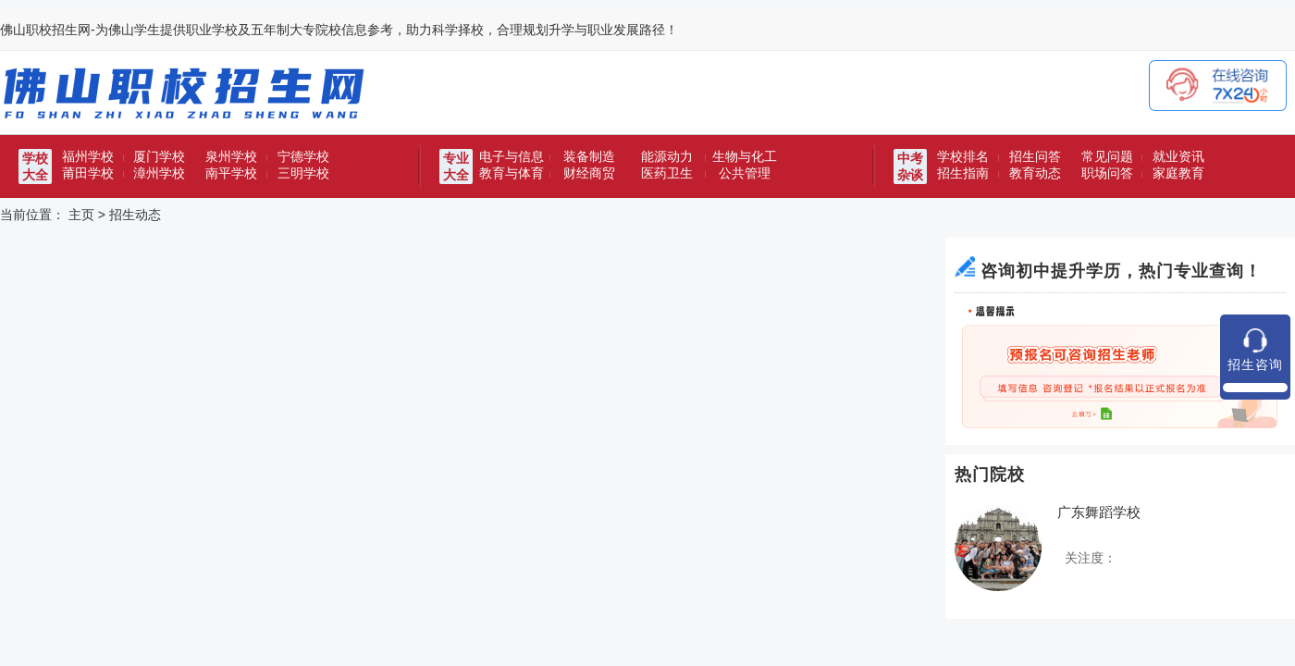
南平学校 (231, 173)
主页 (81, 214)
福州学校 (88, 156)
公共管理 (745, 173)
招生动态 (135, 214)
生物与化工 (744, 156)
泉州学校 (231, 156)
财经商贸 (589, 173)
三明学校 (303, 173)
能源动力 (667, 156)
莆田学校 (88, 173)
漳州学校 (159, 173)
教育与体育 (511, 173)
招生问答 (1035, 156)
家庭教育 (1178, 173)
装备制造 (589, 156)
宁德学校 (303, 156)
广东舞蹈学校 (1099, 512)
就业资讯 (1178, 156)
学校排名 (963, 156)
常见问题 (1107, 156)
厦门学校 (159, 156)
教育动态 (1035, 173)
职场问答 (1107, 173)
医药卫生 (667, 173)
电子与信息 (511, 156)
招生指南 (963, 173)
